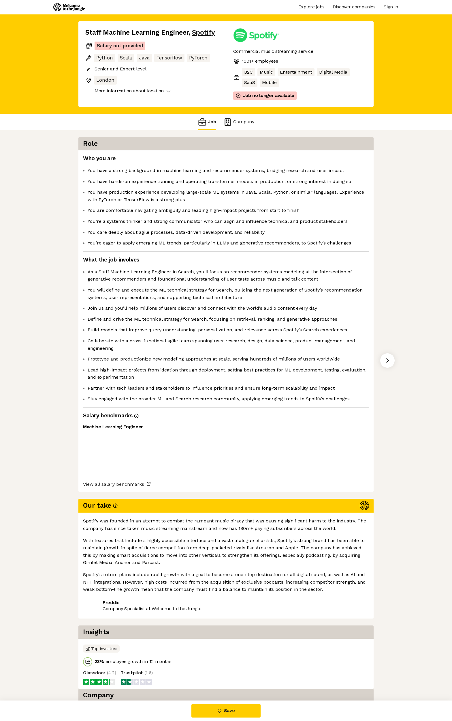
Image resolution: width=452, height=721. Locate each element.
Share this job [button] (101, 676)
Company (238, 122)
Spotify (203, 32)
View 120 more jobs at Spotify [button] (159, 676)
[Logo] (69, 7)
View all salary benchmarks (113, 654)
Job (207, 122)
